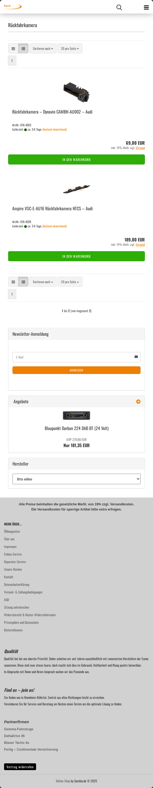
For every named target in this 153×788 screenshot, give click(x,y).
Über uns (9, 539)
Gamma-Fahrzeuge (18, 729)
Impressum (10, 546)
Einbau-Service (13, 554)
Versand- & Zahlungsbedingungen (23, 592)
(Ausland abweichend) (54, 129)
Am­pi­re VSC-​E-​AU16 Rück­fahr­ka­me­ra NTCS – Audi (52, 208)
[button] (13, 48)
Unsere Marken (13, 569)
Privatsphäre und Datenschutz (21, 622)
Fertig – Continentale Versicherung (31, 749)
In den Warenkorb (76, 159)
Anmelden (76, 370)
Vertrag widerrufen (20, 766)
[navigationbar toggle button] (146, 7)
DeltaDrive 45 (14, 736)
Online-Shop (63, 781)
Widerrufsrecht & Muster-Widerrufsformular (30, 614)
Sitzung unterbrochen (16, 607)
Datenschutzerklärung (16, 584)
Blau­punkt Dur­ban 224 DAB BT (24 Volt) (77, 428)
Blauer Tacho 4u (16, 743)
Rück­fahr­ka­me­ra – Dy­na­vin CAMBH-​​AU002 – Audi (52, 111)
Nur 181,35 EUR (76, 442)
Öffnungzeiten (12, 531)
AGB (6, 599)
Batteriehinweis (13, 630)
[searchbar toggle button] (119, 7)
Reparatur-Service (15, 561)
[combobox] (43, 48)
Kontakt (8, 576)
